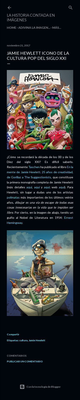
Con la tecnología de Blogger (40, 386)
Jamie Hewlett (37, 340)
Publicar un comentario (25, 361)
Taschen (34, 167)
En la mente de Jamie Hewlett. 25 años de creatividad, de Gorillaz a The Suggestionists (40, 172)
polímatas (13, 197)
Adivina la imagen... (34, 27)
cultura (23, 340)
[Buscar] (70, 7)
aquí (29, 187)
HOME (11, 27)
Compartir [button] (13, 334)
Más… (56, 27)
